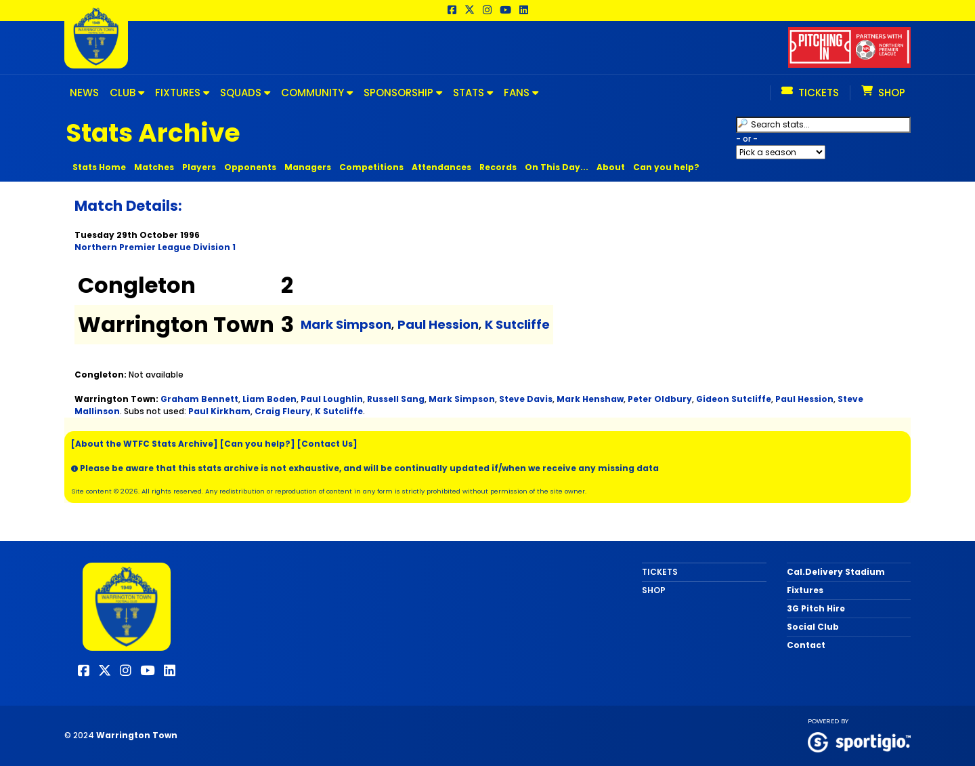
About (611, 167)
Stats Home (99, 167)
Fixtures (805, 590)
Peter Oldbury (660, 399)
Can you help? (666, 167)
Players (199, 167)
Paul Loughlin (332, 399)
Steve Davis (525, 399)
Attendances (441, 167)
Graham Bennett (199, 399)
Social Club (813, 626)
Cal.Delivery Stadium (836, 572)
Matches (154, 167)
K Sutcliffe (517, 324)
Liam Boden (269, 399)
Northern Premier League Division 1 (155, 247)
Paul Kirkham (219, 411)
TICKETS (660, 572)
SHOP (654, 590)
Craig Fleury (283, 411)
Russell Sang (396, 399)
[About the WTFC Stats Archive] (144, 443)
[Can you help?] (257, 443)
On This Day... (556, 167)
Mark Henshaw (590, 399)
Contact (806, 645)
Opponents (250, 167)
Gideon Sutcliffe (733, 399)
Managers (307, 167)
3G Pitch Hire (816, 608)
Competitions (371, 167)
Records (498, 167)
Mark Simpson (346, 324)
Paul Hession (438, 324)
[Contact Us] (327, 443)
